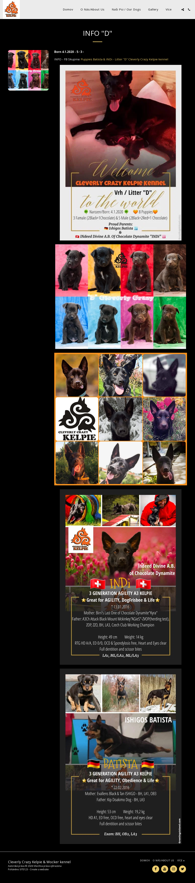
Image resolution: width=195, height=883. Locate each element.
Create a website (39, 869)
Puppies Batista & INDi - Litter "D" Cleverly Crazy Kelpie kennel (124, 59)
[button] (183, 9)
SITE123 (24, 869)
